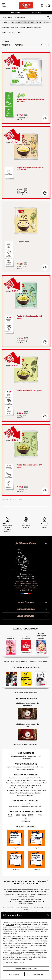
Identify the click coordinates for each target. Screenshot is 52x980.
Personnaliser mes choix (26, 968)
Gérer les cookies (16, 953)
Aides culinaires (14, 788)
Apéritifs (27, 778)
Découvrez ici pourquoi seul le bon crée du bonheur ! (26, 576)
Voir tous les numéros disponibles (25, 692)
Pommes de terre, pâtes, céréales (29, 785)
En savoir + (26, 821)
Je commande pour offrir (25, 769)
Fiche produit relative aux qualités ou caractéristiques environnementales (26, 902)
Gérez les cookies (40, 892)
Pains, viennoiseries (22, 790)
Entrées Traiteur (36, 778)
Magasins (9, 767)
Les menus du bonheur (25, 795)
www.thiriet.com (40, 922)
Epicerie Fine (14, 793)
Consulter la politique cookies (13, 962)
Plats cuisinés (10, 783)
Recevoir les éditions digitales (14, 661)
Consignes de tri (42, 894)
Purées (21, 27)
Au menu (26, 804)
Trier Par (6, 45)
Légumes (13, 27)
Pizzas (29, 780)
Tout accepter (38, 974)
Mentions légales (12, 892)
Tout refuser (14, 974)
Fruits (23, 788)
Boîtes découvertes (27, 793)
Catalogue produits (26, 892)
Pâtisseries (10, 790)
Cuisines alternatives (38, 790)
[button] (42, 5)
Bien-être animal (30, 894)
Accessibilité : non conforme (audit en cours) (26, 899)
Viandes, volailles (40, 783)
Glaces (28, 788)
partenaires (10, 925)
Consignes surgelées (22, 767)
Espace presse (23, 897)
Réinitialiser (45, 45)
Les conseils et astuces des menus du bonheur (25, 806)
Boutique (38, 793)
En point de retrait (34, 756)
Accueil (5, 27)
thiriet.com (8, 889)
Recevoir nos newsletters (38, 661)
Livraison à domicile (37, 767)
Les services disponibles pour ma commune (28, 889)
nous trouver (26, 602)
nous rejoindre (26, 615)
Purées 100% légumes (33, 27)
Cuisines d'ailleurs (39, 780)
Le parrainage (26, 758)
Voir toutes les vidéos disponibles (25, 744)
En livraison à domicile (18, 756)
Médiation (19, 894)
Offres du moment (15, 778)
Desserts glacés (37, 788)
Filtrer (19, 45)
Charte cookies (9, 894)
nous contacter (26, 609)
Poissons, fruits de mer (24, 783)
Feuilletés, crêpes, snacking (16, 780)
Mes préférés (15, 12)
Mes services (36, 12)
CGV (46, 889)
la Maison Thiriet (26, 543)
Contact (31, 897)
